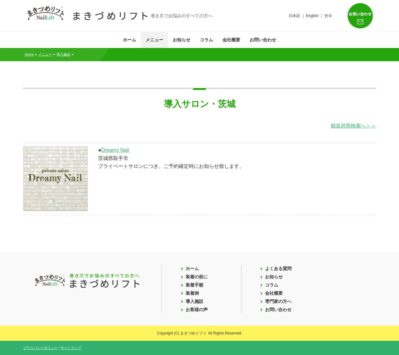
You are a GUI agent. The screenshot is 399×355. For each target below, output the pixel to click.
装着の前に (197, 276)
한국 (328, 16)
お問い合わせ (263, 39)
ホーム (129, 39)
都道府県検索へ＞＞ (353, 125)
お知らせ (181, 39)
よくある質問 (278, 268)
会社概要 (231, 39)
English (312, 16)
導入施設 (63, 54)
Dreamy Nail (115, 150)
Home (29, 54)
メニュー (154, 39)
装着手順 (194, 284)
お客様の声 (197, 309)
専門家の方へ (278, 301)
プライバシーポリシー (40, 348)
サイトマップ (71, 348)
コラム (206, 39)
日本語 (294, 16)
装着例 (192, 293)
